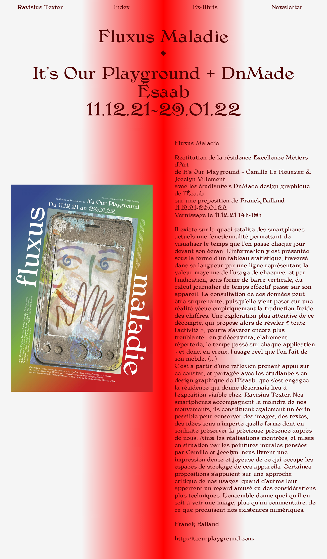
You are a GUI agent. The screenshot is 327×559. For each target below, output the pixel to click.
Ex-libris (205, 7)
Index (121, 7)
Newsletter (286, 7)
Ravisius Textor (40, 7)
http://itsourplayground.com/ (215, 538)
